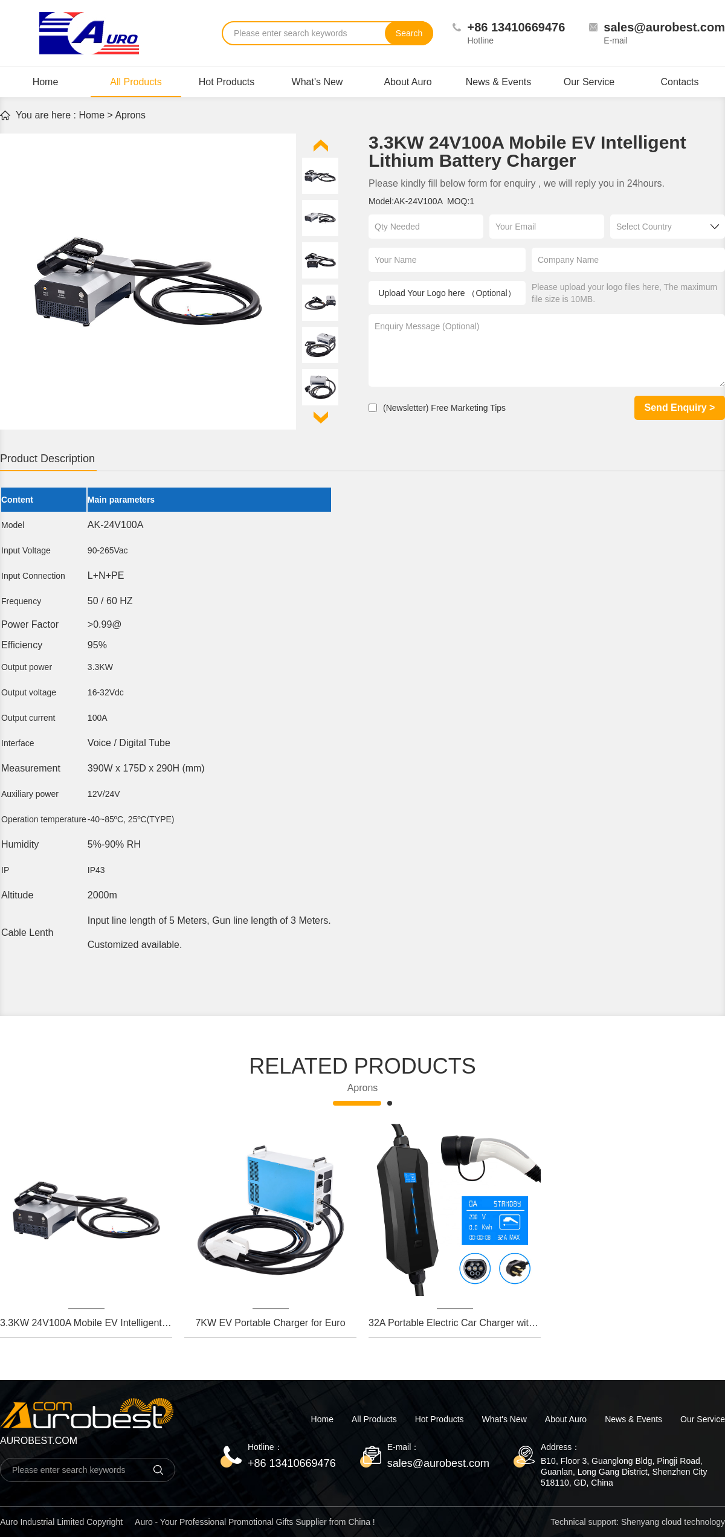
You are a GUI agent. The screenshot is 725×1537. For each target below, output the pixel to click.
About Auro (407, 82)
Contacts (679, 82)
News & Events (498, 82)
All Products (136, 87)
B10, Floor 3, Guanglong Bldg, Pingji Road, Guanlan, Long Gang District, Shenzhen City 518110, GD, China (624, 1471)
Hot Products (226, 82)
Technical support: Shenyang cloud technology (637, 1522)
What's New (317, 82)
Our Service (589, 82)
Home (46, 82)
